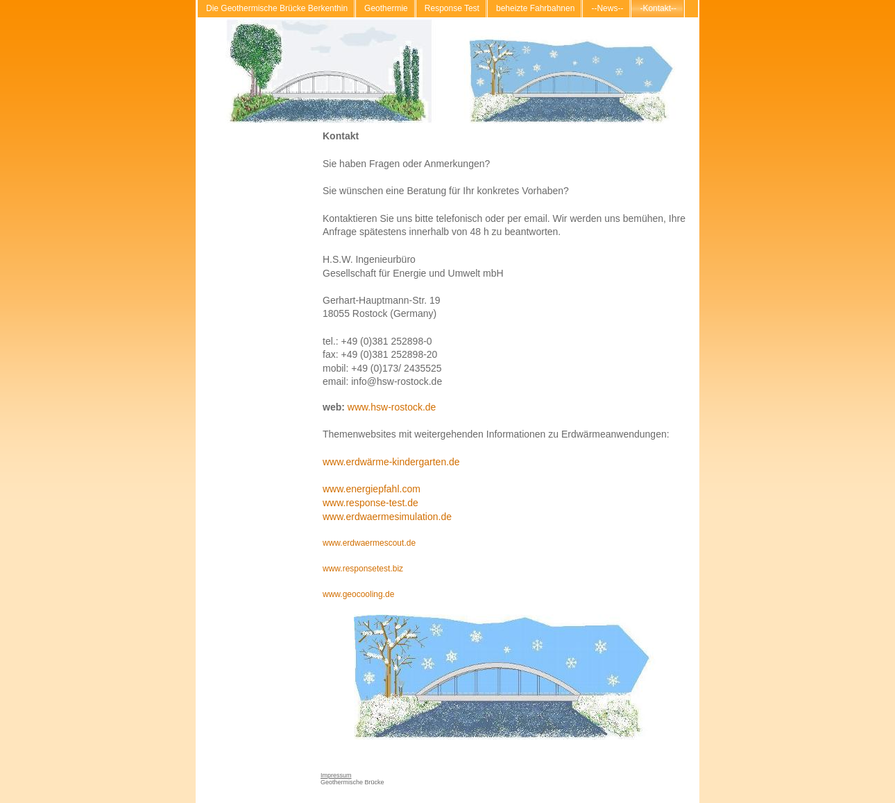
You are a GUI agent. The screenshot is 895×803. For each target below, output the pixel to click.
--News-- (607, 8)
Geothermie (386, 8)
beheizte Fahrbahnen (535, 8)
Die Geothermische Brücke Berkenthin (277, 8)
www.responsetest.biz (363, 568)
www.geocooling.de (358, 594)
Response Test (452, 8)
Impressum (336, 775)
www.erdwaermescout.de (369, 543)
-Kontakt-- (658, 8)
